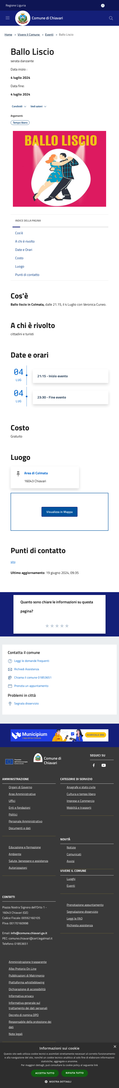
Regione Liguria (16, 5)
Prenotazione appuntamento (85, 904)
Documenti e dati (20, 828)
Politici (13, 814)
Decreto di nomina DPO (24, 1015)
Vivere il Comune (29, 34)
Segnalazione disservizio (82, 911)
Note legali (16, 1034)
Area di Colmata (36, 473)
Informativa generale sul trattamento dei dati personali (28, 1005)
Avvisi (70, 861)
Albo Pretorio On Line (22, 968)
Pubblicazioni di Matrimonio (26, 975)
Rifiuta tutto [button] (75, 1073)
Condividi (19, 106)
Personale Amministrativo (25, 821)
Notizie (71, 847)
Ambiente (15, 854)
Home (8, 34)
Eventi (49, 34)
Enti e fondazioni (19, 807)
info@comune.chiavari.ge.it (29, 933)
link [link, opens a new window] (96, 1065)
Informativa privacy (21, 996)
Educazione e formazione (25, 847)
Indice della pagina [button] (28, 220)
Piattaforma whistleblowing (26, 982)
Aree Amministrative (22, 794)
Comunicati (74, 854)
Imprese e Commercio (80, 800)
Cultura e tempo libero (81, 794)
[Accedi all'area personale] (103, 5)
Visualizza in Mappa (59, 512)
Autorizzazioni (18, 867)
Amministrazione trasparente (28, 962)
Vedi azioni (39, 106)
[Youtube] (103, 766)
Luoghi (71, 879)
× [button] (114, 1046)
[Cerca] (111, 18)
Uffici (12, 800)
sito (13, 562)
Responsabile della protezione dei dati (30, 1024)
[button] (59, 1081)
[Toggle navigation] (7, 18)
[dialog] (59, 1065)
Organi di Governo (20, 787)
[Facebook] (94, 766)
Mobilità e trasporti (79, 807)
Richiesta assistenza (80, 925)
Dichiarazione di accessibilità (27, 989)
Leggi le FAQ (75, 918)
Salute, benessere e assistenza (28, 861)
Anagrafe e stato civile (81, 787)
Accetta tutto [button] (44, 1073)
